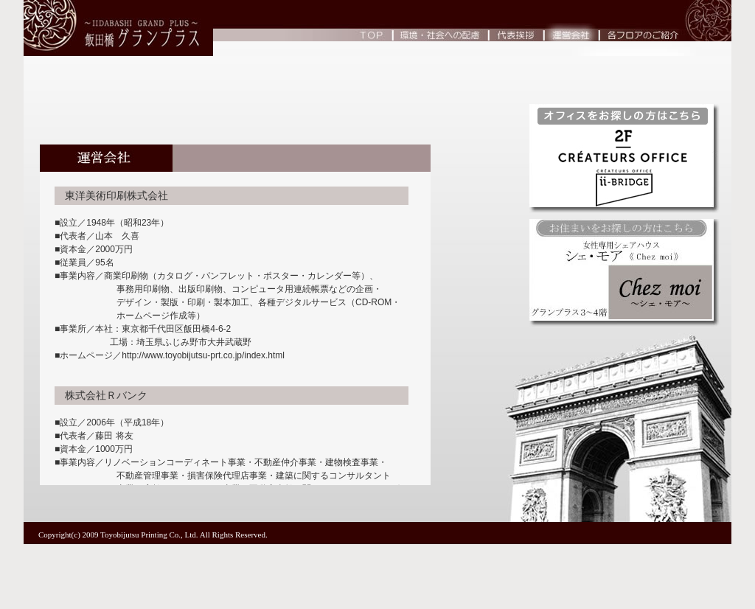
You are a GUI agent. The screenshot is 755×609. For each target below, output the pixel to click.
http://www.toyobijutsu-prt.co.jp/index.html (203, 355)
